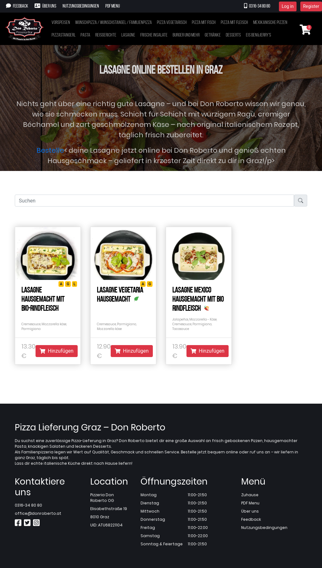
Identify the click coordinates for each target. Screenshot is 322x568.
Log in (288, 6)
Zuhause (249, 494)
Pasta (85, 35)
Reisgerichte (105, 35)
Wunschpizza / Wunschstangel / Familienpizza (113, 22)
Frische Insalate (154, 35)
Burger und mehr (186, 35)
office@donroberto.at (38, 513)
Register (311, 6)
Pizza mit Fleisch (234, 22)
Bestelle (50, 150)
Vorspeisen (61, 22)
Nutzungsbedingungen (81, 6)
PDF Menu (112, 6)
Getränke (213, 35)
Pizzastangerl (63, 35)
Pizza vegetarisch (172, 22)
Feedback (17, 6)
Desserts (233, 35)
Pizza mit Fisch (204, 22)
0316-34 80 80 (257, 6)
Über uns (45, 6)
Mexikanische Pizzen (270, 22)
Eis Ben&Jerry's (258, 35)
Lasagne (128, 35)
